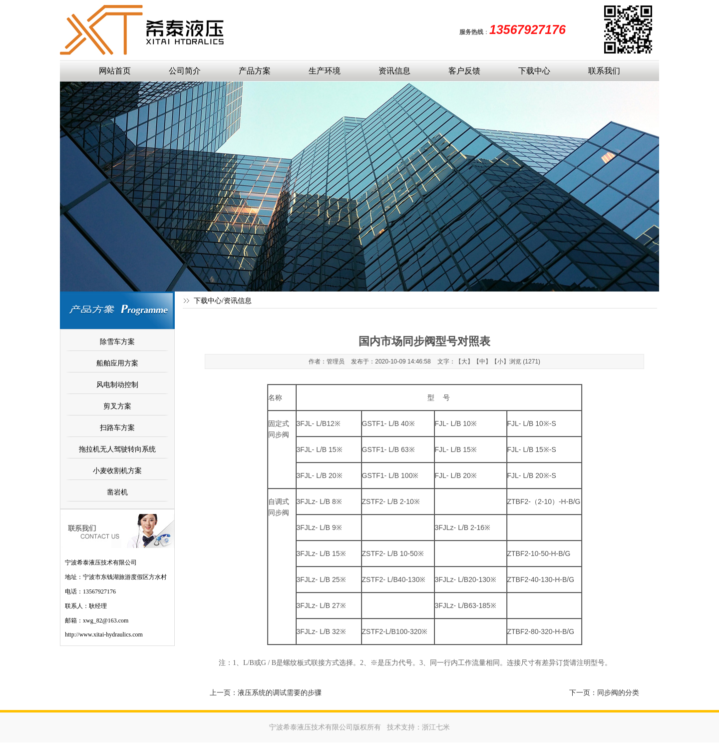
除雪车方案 (117, 342)
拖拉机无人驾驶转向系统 (117, 449)
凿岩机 (117, 492)
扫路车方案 (117, 428)
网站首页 (115, 70)
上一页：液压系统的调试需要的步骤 (266, 692)
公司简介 (185, 70)
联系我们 (604, 70)
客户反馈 (464, 70)
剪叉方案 (117, 406)
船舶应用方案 (117, 363)
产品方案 (255, 70)
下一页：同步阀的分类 (604, 692)
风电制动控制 (117, 384)
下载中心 (534, 70)
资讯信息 (394, 70)
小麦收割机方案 (117, 470)
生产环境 (325, 70)
